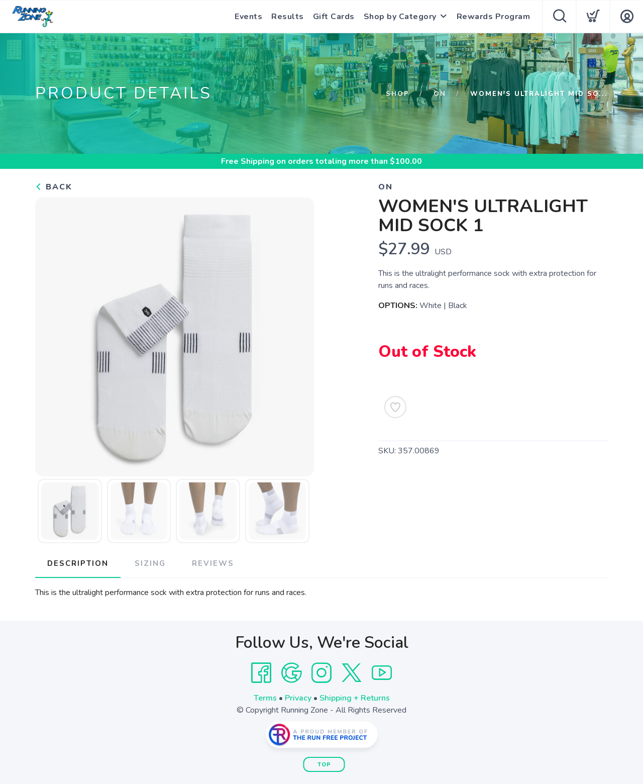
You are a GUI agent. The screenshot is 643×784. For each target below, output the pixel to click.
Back (53, 186)
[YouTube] (382, 673)
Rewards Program (493, 16)
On (440, 94)
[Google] (291, 673)
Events (248, 16)
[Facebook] (261, 673)
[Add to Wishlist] (395, 407)
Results (287, 16)
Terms (265, 698)
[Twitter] (352, 673)
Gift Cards (334, 16)
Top (324, 764)
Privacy (298, 698)
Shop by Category (400, 16)
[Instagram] (321, 673)
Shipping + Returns (354, 698)
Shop (397, 94)
